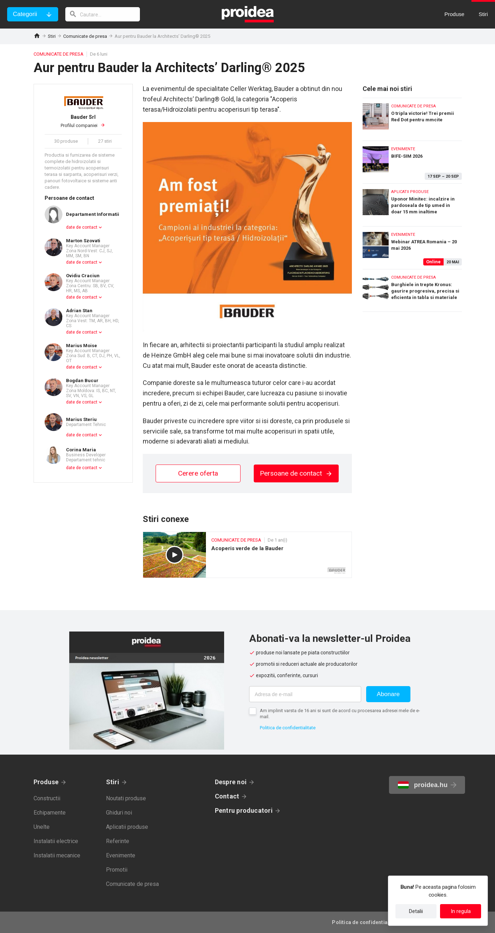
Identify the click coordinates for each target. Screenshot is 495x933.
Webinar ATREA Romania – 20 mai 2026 (412, 246)
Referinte (117, 841)
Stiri (52, 36)
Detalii (416, 911)
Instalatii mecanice (57, 855)
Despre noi (231, 782)
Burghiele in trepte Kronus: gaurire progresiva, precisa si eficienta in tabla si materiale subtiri (412, 290)
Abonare (388, 694)
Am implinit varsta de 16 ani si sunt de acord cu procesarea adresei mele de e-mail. (340, 713)
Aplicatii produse (127, 826)
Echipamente (50, 812)
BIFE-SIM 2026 (412, 160)
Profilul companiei (83, 121)
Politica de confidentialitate (287, 727)
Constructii (47, 798)
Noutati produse (126, 798)
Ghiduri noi (119, 812)
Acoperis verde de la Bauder (247, 555)
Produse (46, 782)
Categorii (25, 14)
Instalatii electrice (56, 841)
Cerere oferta (198, 473)
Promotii (116, 869)
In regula (461, 911)
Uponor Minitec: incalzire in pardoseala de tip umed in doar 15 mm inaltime (412, 203)
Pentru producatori (244, 810)
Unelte (42, 826)
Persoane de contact (296, 473)
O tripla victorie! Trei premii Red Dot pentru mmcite (412, 117)
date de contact (81, 227)
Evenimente (120, 855)
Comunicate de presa (85, 36)
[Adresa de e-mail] (305, 694)
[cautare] (102, 14)
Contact (227, 796)
